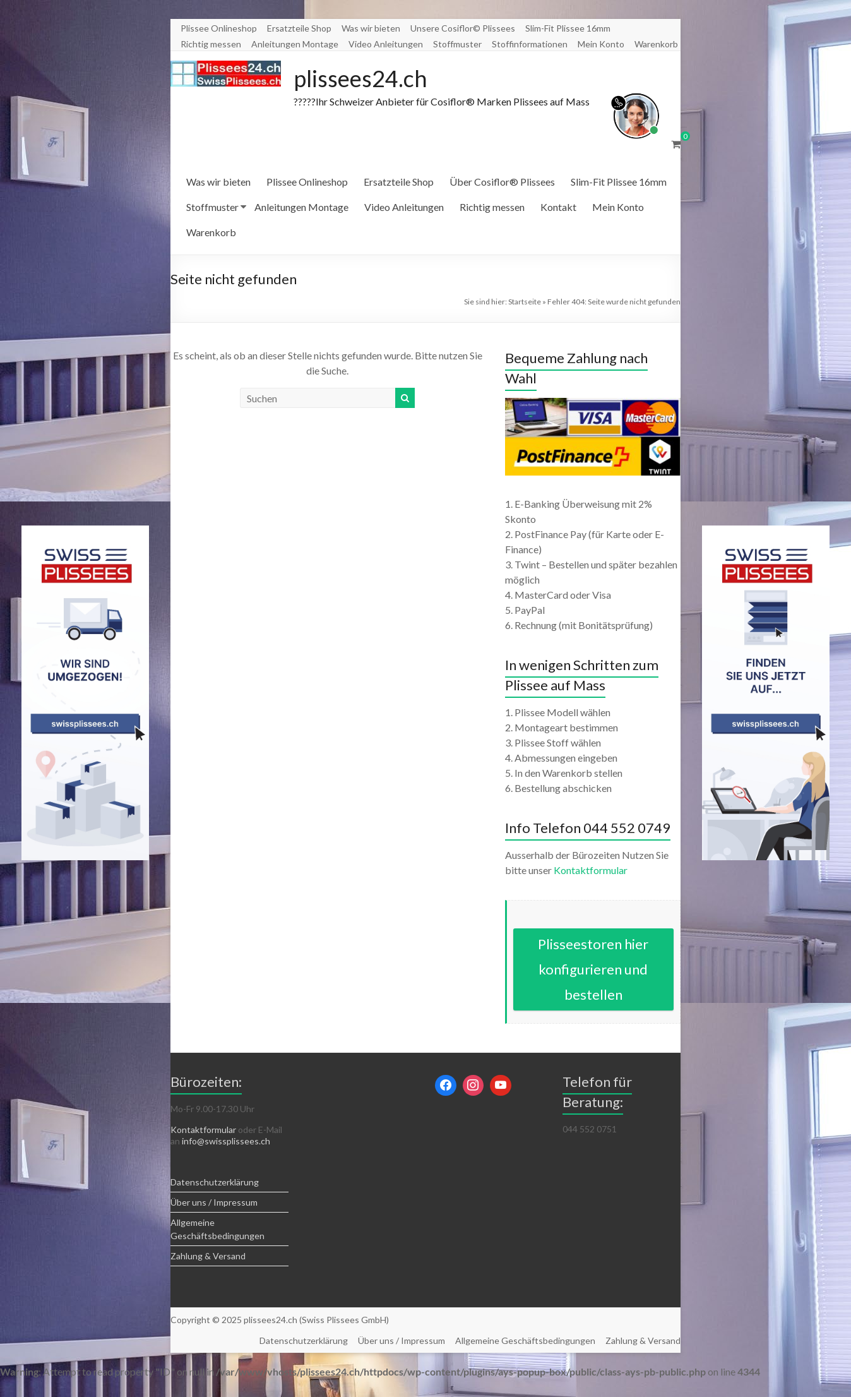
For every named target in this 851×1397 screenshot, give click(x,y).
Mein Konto (601, 44)
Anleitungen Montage (294, 44)
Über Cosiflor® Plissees (502, 182)
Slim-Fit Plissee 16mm (567, 28)
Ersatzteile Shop (299, 28)
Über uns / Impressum (214, 1202)
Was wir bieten (371, 28)
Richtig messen (211, 44)
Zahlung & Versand (208, 1255)
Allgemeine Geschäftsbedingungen (525, 1340)
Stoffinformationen (530, 44)
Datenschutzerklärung (214, 1182)
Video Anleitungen (385, 44)
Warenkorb (656, 44)
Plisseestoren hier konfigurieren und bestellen (593, 969)
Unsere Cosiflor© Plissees (462, 28)
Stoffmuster (457, 44)
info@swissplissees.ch (226, 1141)
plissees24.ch (360, 78)
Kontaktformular (591, 870)
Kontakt (558, 207)
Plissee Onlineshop (219, 28)
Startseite (524, 301)
